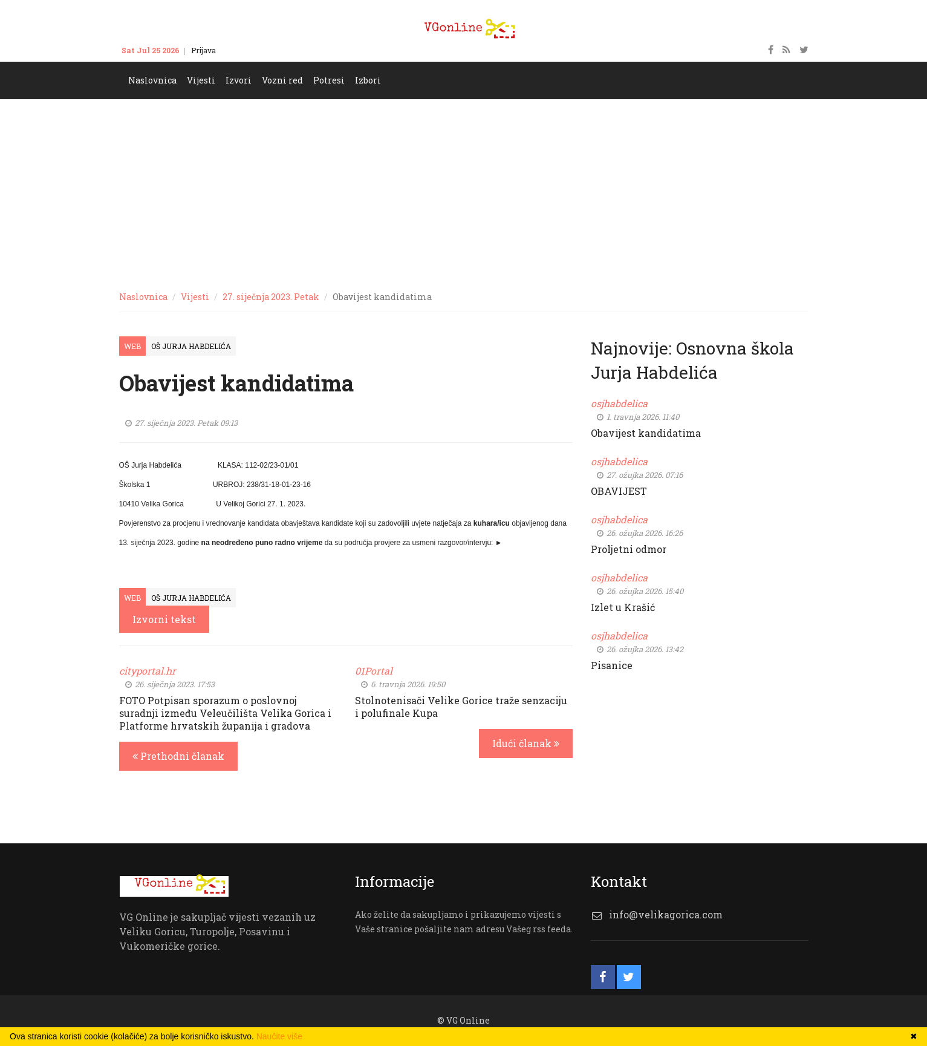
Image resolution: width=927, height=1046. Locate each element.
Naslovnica (152, 80)
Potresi (329, 80)
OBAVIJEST (619, 491)
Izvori (239, 80)
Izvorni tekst (164, 619)
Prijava (203, 50)
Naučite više (279, 1036)
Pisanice (612, 665)
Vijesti (201, 80)
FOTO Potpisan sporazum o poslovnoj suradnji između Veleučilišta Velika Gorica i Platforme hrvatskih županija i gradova (225, 713)
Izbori (368, 80)
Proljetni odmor (628, 549)
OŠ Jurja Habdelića (191, 346)
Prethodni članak (178, 756)
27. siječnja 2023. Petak (271, 296)
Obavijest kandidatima (646, 433)
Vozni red (282, 80)
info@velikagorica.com (666, 914)
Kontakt (241, 50)
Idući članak (525, 743)
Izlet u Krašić (623, 607)
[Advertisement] (464, 190)
